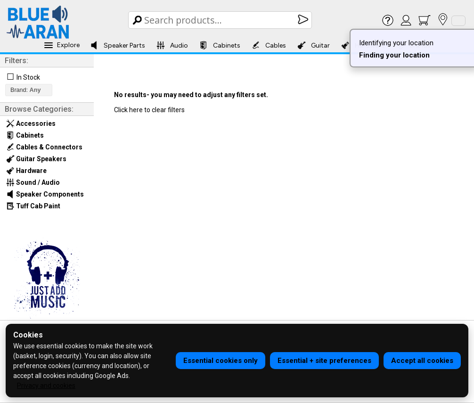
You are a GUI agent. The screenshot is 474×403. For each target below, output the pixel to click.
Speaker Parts (117, 45)
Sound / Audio (33, 182)
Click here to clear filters (149, 110)
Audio (172, 45)
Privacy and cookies (46, 385)
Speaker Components (45, 194)
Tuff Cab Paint (33, 206)
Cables (269, 45)
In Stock (28, 77)
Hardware (26, 170)
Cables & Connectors (44, 147)
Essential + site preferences (324, 360)
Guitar (313, 45)
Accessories (31, 123)
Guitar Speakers (36, 159)
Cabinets (219, 45)
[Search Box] (220, 20)
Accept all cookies (422, 360)
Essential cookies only (220, 360)
